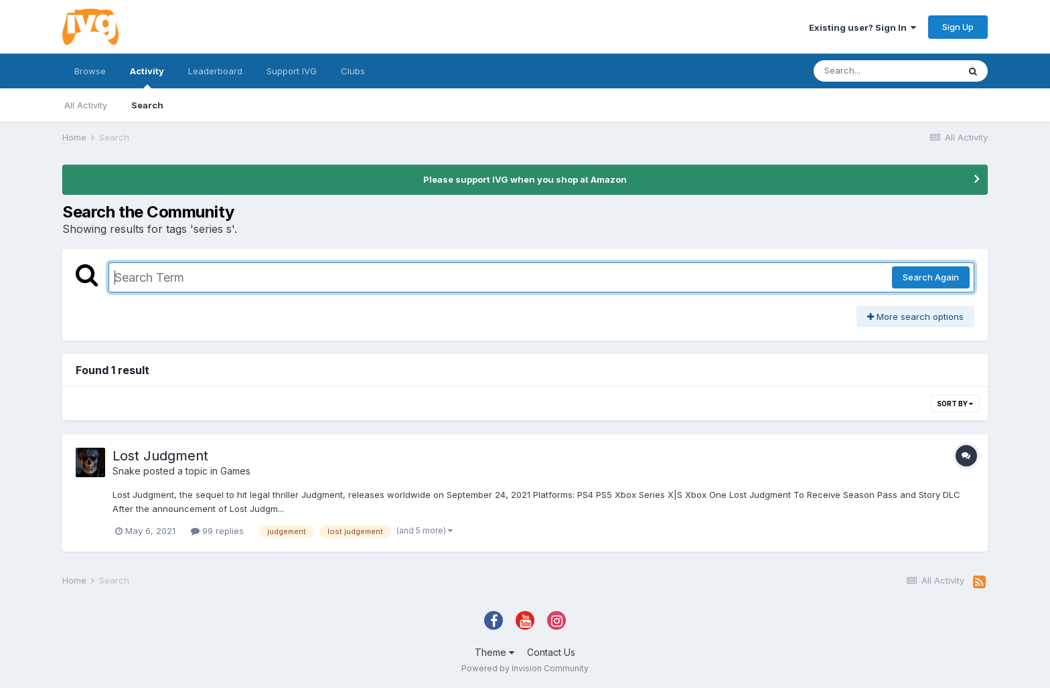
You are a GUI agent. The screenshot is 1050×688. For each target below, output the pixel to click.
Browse (90, 71)
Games (235, 471)
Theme (494, 652)
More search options (915, 316)
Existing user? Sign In (862, 27)
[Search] (886, 71)
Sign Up (958, 26)
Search (147, 105)
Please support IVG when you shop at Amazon (525, 179)
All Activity (85, 105)
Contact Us (551, 652)
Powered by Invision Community (525, 668)
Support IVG (292, 71)
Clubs (353, 71)
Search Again (931, 277)
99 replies (217, 530)
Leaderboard (215, 71)
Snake (126, 471)
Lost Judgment (160, 456)
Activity (147, 77)
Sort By (955, 404)
